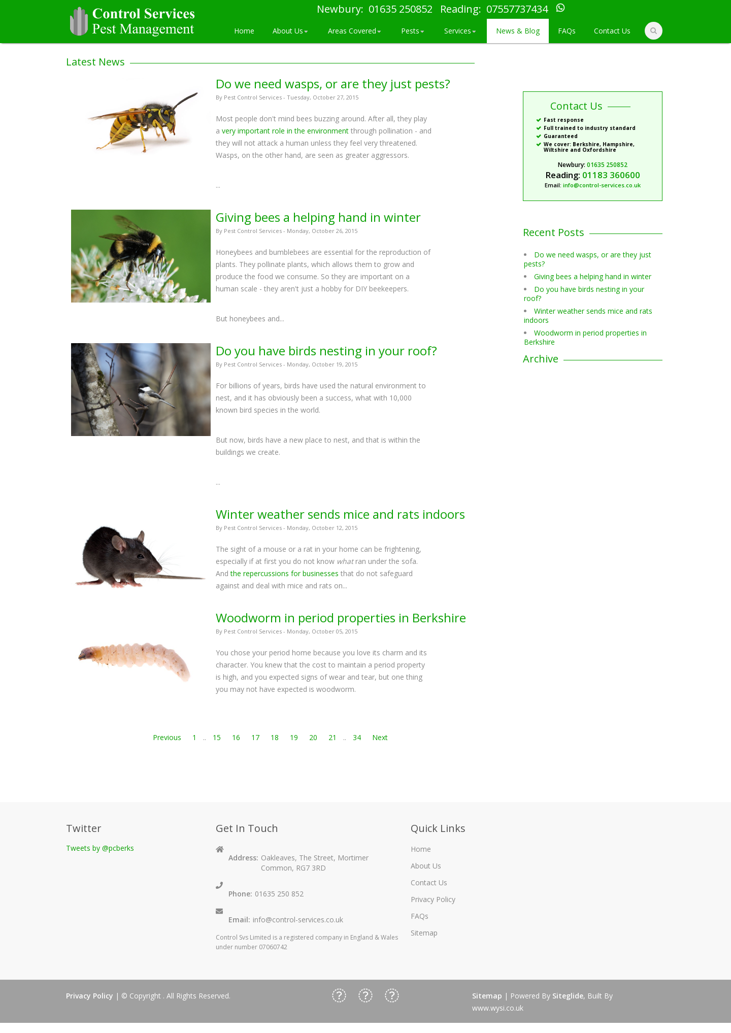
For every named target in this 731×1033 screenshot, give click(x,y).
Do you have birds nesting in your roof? (326, 350)
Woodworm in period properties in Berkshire (341, 617)
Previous (167, 737)
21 (332, 737)
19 (294, 737)
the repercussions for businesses (284, 573)
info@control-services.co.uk (602, 185)
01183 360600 (611, 175)
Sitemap (424, 933)
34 (357, 737)
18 (275, 737)
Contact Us (612, 31)
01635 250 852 (279, 893)
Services (461, 31)
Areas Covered (355, 31)
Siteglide (567, 996)
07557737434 (517, 9)
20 (313, 737)
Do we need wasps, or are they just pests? (333, 83)
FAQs (567, 31)
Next (380, 737)
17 (255, 737)
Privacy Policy (433, 899)
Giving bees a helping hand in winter (318, 217)
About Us (291, 31)
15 (217, 737)
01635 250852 (401, 9)
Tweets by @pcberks (100, 848)
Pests (413, 31)
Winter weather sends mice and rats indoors (340, 514)
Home (244, 31)
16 (236, 737)
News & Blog (518, 31)
